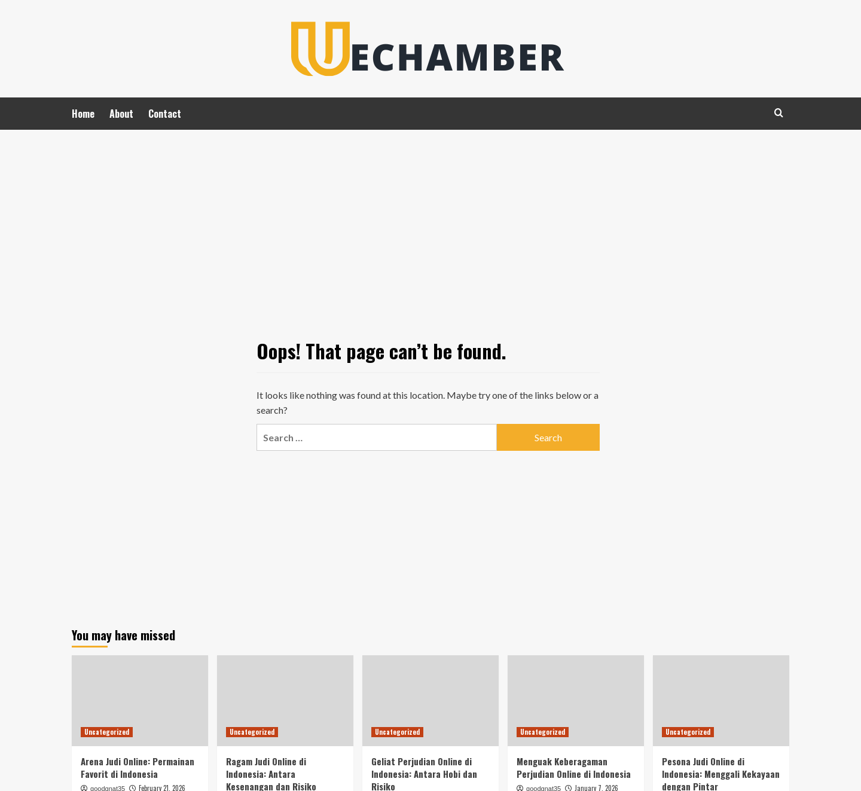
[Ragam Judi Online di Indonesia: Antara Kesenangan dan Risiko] (285, 700)
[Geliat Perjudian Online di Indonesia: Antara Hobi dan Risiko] (430, 700)
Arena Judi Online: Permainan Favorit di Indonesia (137, 767)
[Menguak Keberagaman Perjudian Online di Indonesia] (576, 700)
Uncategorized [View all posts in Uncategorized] (106, 732)
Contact (164, 113)
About (121, 113)
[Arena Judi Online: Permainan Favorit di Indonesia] (140, 700)
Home (83, 113)
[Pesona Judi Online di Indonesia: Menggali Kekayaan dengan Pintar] (721, 700)
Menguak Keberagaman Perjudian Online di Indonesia (574, 767)
